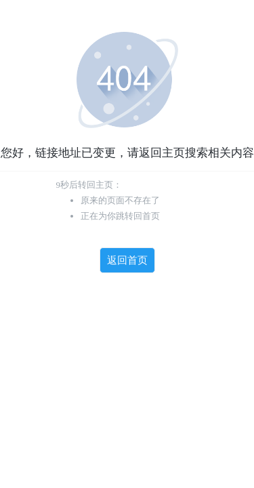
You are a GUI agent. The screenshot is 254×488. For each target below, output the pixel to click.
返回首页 (127, 260)
